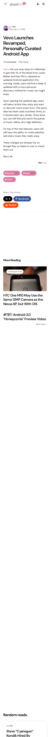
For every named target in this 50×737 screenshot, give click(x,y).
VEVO (10, 179)
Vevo (44, 162)
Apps (30, 173)
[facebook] (22, 198)
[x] (7, 198)
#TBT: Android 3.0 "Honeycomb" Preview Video (24, 317)
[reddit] (10, 205)
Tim (14, 26)
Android (12, 173)
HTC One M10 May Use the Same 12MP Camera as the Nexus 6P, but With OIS (23, 299)
